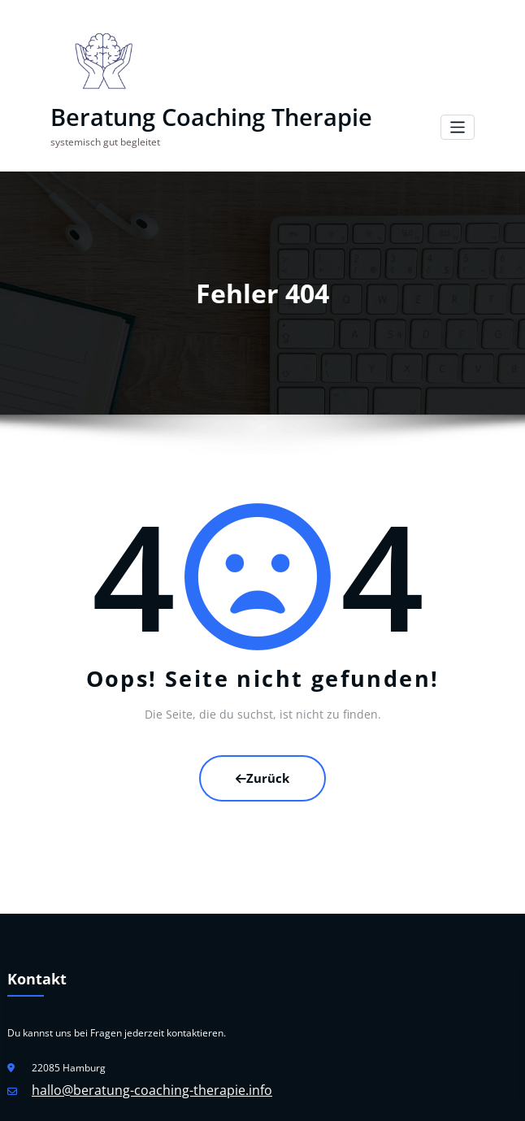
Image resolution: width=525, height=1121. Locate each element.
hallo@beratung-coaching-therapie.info (120, 1012)
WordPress (226, 1100)
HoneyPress (318, 1100)
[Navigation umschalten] (457, 53)
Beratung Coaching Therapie (291, 43)
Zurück (262, 708)
